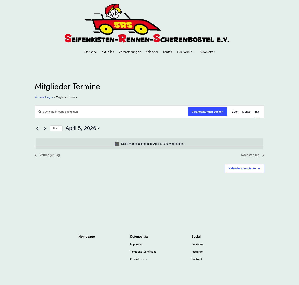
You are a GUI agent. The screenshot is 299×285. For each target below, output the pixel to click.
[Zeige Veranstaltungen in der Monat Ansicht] (246, 112)
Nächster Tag (252, 155)
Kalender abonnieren (242, 168)
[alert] (149, 143)
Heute (56, 128)
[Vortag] (37, 128)
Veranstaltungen (44, 97)
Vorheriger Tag (47, 155)
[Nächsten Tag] (44, 128)
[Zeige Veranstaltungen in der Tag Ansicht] (257, 112)
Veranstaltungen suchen (207, 111)
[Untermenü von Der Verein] (194, 52)
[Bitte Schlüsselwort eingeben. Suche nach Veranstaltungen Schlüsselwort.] (111, 112)
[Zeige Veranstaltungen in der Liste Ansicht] (235, 112)
